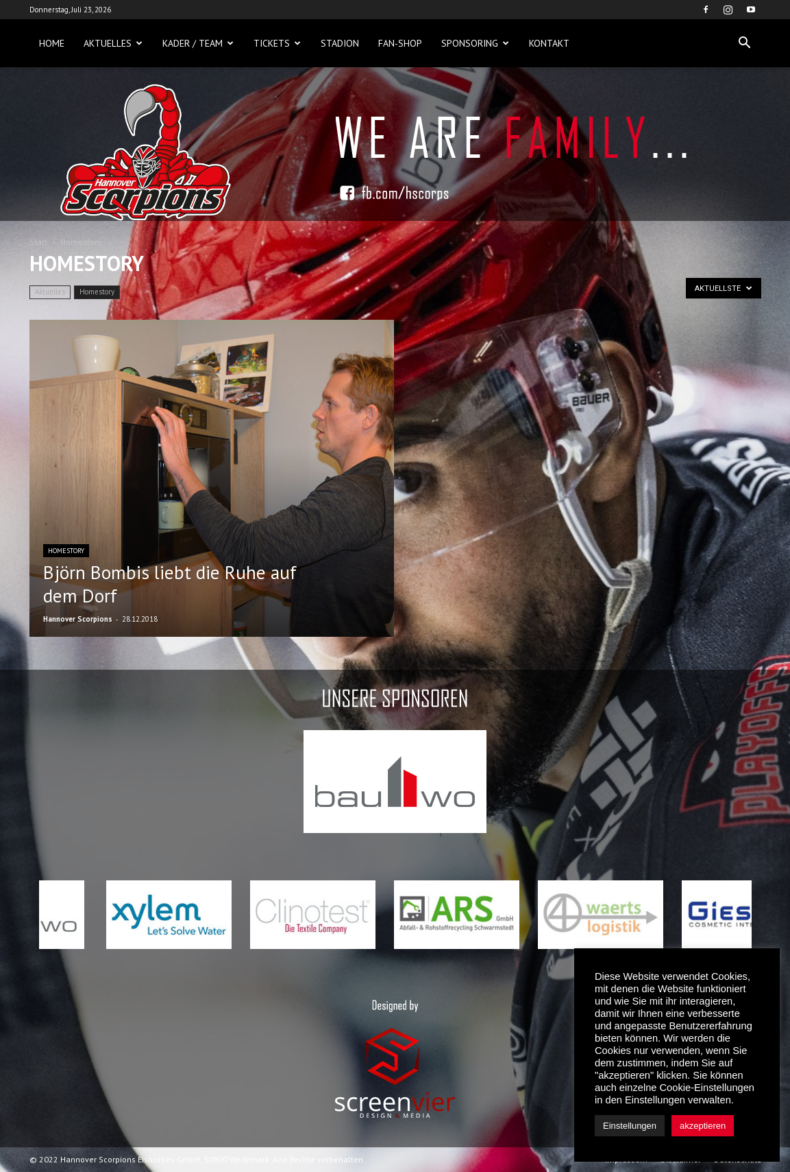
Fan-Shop (400, 43)
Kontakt (549, 43)
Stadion (340, 43)
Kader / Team (198, 43)
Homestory (96, 291)
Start (38, 242)
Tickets (277, 43)
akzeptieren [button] (703, 1126)
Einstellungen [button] (629, 1126)
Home (51, 43)
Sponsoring (475, 43)
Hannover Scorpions (77, 619)
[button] (744, 43)
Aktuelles (113, 43)
